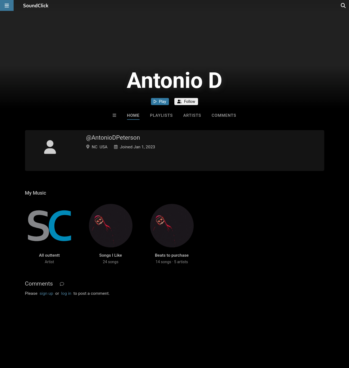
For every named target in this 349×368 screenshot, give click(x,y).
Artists (192, 115)
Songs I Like (110, 255)
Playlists (161, 115)
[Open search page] (343, 5)
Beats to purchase (172, 255)
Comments (224, 115)
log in (66, 293)
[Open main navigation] (7, 5)
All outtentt (49, 255)
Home (133, 115)
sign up (46, 293)
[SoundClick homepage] (36, 5)
